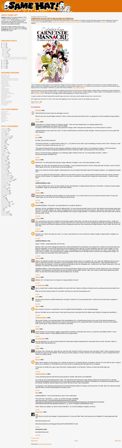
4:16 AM (37, 346)
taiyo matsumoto (5, 192)
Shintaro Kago (4, 83)
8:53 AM (37, 190)
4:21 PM (37, 283)
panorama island (5, 181)
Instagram (7, 20)
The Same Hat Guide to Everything (10, 78)
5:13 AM (37, 426)
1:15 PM (37, 274)
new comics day (5, 173)
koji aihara (3, 164)
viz (2, 210)
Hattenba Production (6, 96)
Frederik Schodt (5, 89)
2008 (4, 63)
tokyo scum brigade (6, 201)
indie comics (4, 155)
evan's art (3, 139)
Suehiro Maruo (5, 82)
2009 (4, 61)
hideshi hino (4, 152)
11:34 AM (37, 255)
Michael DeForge (5, 114)
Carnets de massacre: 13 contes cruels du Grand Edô (67, 22)
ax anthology (4, 131)
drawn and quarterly (6, 136)
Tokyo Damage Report (6, 102)
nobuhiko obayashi (6, 175)
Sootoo (37, 193)
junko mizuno (4, 162)
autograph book (5, 129)
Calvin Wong (4, 117)
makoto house (4, 166)
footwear (3, 143)
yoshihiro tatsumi (5, 215)
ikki (2, 154)
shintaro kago (38, 102)
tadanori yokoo (5, 191)
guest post (3, 149)
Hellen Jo (3, 116)
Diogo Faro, (39, 412)
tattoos (3, 195)
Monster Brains (5, 103)
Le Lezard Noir (40, 285)
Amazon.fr (104, 22)
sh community (4, 185)
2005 (4, 68)
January (6, 56)
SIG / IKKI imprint (5, 97)
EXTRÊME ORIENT (79, 87)
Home (76, 440)
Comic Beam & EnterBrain (7, 93)
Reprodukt (3, 98)
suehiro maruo (4, 190)
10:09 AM (37, 200)
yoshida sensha (5, 213)
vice (2, 208)
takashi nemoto (5, 194)
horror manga (4, 153)
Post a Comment (35, 438)
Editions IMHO (35, 22)
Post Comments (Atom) (45, 444)
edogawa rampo (5, 138)
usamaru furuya (5, 206)
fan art (2, 142)
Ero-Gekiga (4, 104)
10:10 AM (37, 315)
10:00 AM (37, 303)
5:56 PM (37, 119)
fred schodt (4, 144)
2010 (4, 60)
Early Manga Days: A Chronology (9, 80)
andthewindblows (41, 317)
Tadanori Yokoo (5, 88)
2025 (4, 43)
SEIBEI (3, 121)
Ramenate (3, 112)
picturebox (3, 182)
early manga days (5, 137)
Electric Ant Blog (5, 77)
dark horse (3, 133)
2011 (4, 47)
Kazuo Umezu (4, 81)
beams (3, 132)
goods (2, 148)
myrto (37, 329)
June (5, 51)
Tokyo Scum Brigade (6, 101)
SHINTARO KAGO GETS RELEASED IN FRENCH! (52, 18)
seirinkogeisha (4, 184)
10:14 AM (37, 216)
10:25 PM (37, 435)
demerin (3, 134)
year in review (4, 211)
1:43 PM (37, 409)
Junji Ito (3, 87)
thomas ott (3, 200)
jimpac (37, 121)
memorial (3, 169)
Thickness (3, 115)
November (6, 49)
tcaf (2, 196)
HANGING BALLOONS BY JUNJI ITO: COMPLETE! (15, 58)
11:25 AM (37, 238)
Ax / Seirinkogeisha (6, 92)
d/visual (84, 86)
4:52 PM (37, 326)
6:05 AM (37, 157)
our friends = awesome (7, 180)
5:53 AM (37, 135)
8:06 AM (37, 294)
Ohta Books (4, 94)
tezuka (3, 197)
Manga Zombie (5, 91)
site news (3, 189)
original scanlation (5, 178)
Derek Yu (3, 119)
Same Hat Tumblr (5, 75)
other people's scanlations (7, 179)
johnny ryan (4, 159)
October (6, 50)
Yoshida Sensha (5, 84)
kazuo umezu (4, 163)
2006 (4, 66)
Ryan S (37, 159)
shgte (2, 186)
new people (4, 174)
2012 (4, 46)
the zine (3, 199)
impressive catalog (39, 93)
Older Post (118, 440)
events (3, 141)
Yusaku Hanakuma (6, 86)
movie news (4, 170)
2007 (4, 65)
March (5, 53)
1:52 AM (37, 336)
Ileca (37, 137)
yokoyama (3, 212)
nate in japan (4, 171)
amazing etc (4, 128)
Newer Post (34, 440)
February (6, 54)
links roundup (4, 165)
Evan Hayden (4, 111)
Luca (37, 296)
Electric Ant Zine (5, 76)
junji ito (3, 160)
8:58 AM (37, 390)
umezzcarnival (4, 205)
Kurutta (3, 99)
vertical (3, 207)
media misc (4, 168)
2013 (4, 44)
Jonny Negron (4, 120)
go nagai (3, 147)
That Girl (38, 110)
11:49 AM (37, 371)
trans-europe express (6, 203)
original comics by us (6, 176)
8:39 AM (37, 180)
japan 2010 (4, 158)
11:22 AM (37, 228)
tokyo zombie (4, 202)
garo (2, 145)
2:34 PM (37, 357)
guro (2, 150)
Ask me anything (20, 29)
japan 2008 (4, 157)
